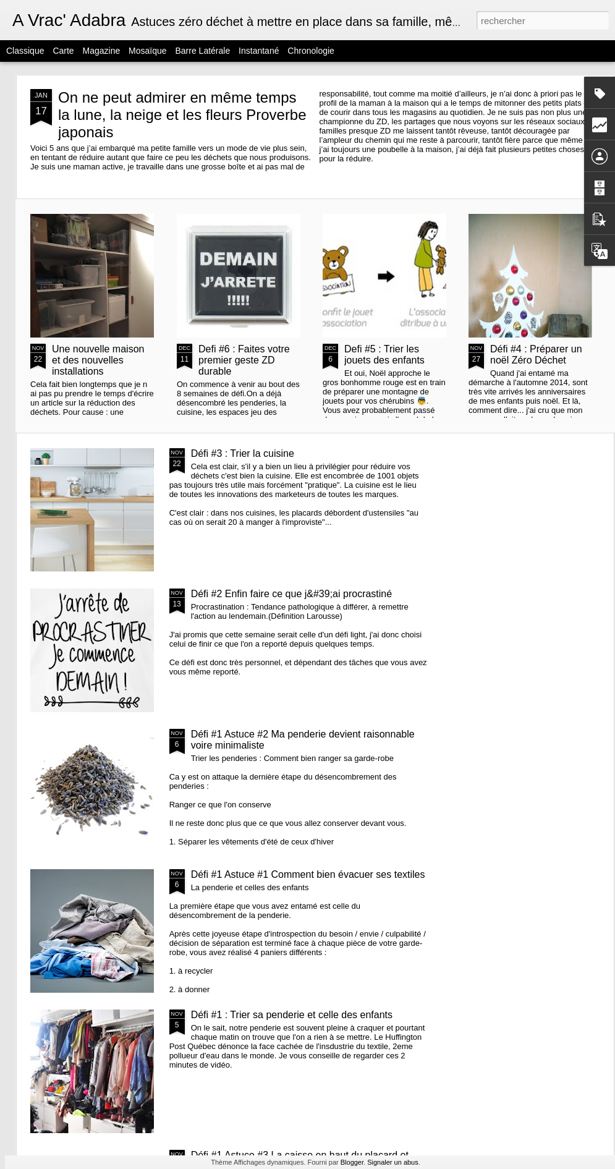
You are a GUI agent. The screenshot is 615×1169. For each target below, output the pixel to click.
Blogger (352, 1162)
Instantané (259, 51)
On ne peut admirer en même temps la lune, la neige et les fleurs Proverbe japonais (182, 114)
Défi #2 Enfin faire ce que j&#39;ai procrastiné (291, 594)
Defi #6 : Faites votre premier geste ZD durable (244, 360)
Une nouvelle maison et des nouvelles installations (98, 360)
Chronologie (310, 51)
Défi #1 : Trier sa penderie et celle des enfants (291, 1015)
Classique (25, 51)
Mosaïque (147, 51)
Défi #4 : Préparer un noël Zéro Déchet (536, 354)
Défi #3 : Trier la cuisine (242, 453)
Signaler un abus (392, 1162)
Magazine (102, 51)
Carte (63, 51)
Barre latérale (202, 51)
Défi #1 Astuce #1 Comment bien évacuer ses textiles (308, 874)
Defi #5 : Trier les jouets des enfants (384, 354)
